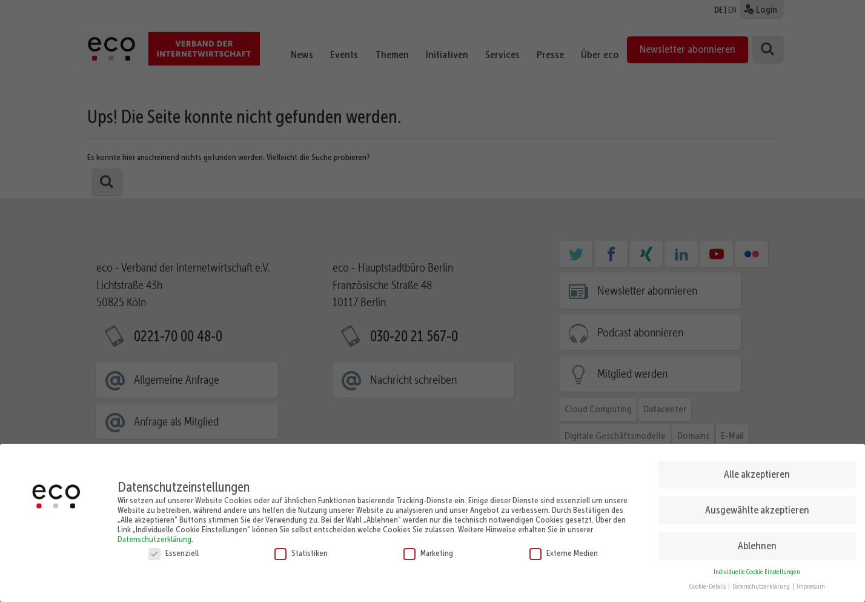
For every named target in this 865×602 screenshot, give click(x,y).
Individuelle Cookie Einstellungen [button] (757, 567)
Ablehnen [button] (757, 541)
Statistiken (301, 548)
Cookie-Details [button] (708, 582)
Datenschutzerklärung (154, 534)
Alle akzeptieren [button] (757, 469)
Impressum (811, 582)
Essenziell (173, 548)
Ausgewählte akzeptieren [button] (757, 505)
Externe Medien (563, 548)
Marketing (428, 548)
